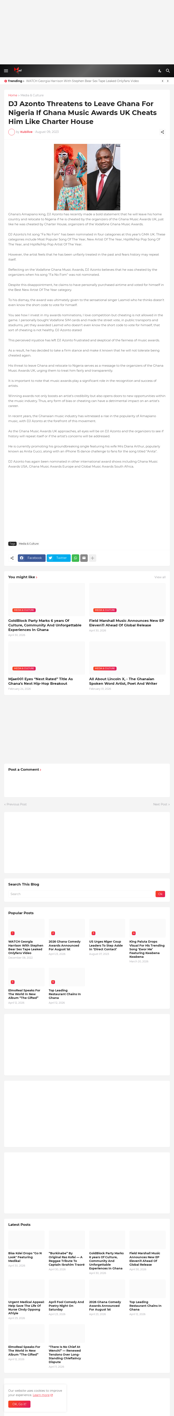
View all (160, 577)
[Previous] (163, 81)
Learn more (41, 1395)
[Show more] (92, 558)
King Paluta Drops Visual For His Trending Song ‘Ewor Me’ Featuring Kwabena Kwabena (147, 949)
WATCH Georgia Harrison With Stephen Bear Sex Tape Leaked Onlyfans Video (82, 81)
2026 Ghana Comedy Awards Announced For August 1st (64, 945)
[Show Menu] (5, 70)
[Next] (168, 81)
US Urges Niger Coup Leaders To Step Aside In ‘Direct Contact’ (106, 945)
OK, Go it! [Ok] (19, 1404)
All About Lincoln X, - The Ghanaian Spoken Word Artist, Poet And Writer (123, 681)
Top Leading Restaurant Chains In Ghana (65, 994)
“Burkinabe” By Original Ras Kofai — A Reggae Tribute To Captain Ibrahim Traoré (67, 1259)
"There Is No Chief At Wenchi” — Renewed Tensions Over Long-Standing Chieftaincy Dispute (65, 1354)
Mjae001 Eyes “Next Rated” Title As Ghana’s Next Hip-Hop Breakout (40, 681)
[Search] (168, 70)
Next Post (160, 804)
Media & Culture (32, 95)
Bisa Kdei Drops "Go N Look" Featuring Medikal (25, 1257)
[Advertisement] (87, 32)
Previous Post (17, 804)
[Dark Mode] (160, 70)
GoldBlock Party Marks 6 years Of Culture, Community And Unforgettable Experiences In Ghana (45, 625)
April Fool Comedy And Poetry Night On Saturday (66, 1305)
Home (12, 95)
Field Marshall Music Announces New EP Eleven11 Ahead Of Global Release (126, 623)
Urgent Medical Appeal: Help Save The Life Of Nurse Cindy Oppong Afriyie (26, 1307)
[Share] (162, 132)
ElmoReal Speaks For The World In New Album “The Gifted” (24, 994)
